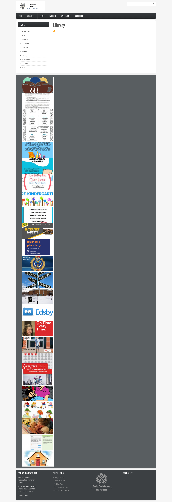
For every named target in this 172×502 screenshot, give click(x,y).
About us (31, 16)
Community (26, 43)
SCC (23, 68)
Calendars (65, 16)
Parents (52, 16)
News (42, 16)
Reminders (26, 64)
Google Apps (59, 477)
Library (24, 55)
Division (25, 47)
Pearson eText (59, 481)
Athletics (25, 39)
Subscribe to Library (54, 31)
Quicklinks (79, 16)
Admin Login (23, 495)
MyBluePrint (58, 484)
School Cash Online (61, 490)
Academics (26, 31)
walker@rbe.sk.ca (29, 486)
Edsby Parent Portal (61, 487)
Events (24, 51)
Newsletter (26, 60)
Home (20, 16)
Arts (23, 35)
